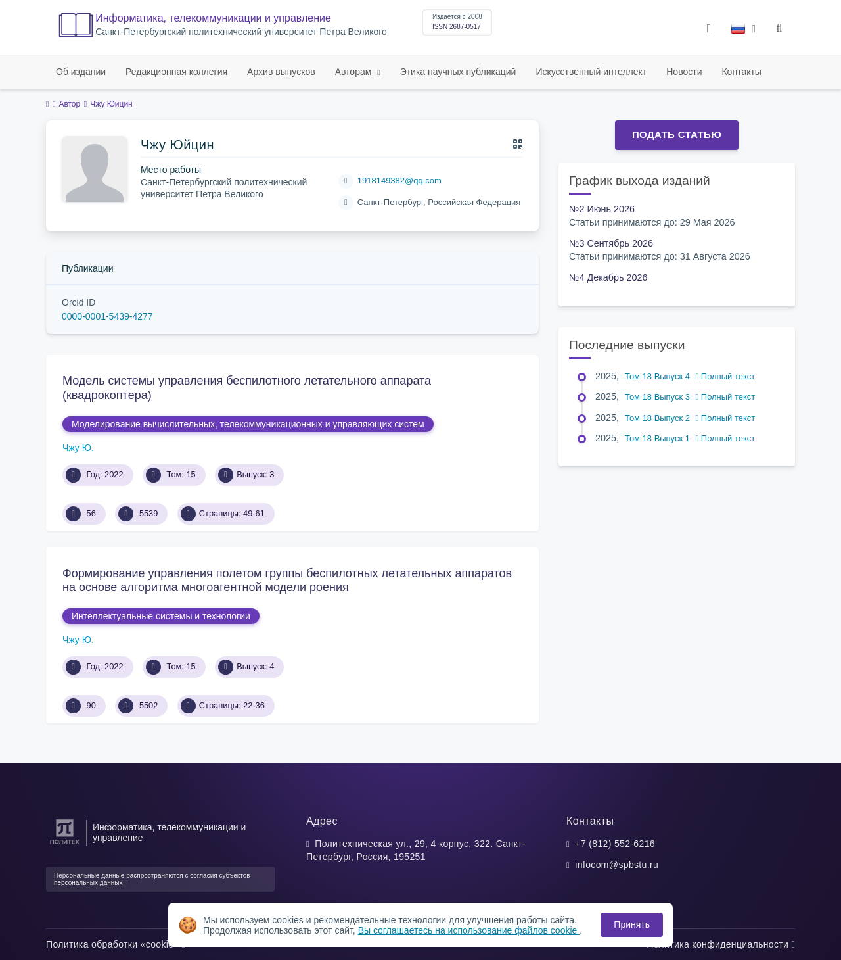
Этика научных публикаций (458, 71)
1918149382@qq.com (399, 180)
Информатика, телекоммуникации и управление (213, 18)
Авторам (355, 71)
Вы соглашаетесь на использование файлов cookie (469, 930)
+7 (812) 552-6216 (615, 843)
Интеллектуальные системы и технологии (161, 616)
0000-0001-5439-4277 (107, 316)
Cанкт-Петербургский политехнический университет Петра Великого (241, 32)
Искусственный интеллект (591, 71)
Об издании (81, 71)
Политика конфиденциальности (721, 944)
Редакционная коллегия (176, 71)
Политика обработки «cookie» (115, 944)
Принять (632, 924)
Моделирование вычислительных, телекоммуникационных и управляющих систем (248, 424)
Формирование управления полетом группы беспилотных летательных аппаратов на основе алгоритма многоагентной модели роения (287, 580)
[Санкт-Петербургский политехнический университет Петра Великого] (64, 844)
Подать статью (676, 134)
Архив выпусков (281, 71)
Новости (684, 71)
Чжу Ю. (78, 448)
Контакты (741, 71)
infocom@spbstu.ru (616, 864)
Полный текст (726, 376)
